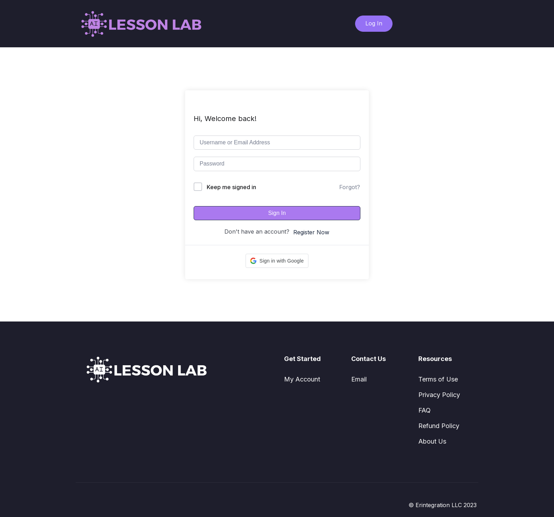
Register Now (311, 232)
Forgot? (349, 187)
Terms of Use (438, 379)
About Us (432, 441)
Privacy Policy (439, 394)
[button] (277, 261)
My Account (302, 379)
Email (359, 379)
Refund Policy (438, 425)
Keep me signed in (231, 187)
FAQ (424, 410)
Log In (373, 23)
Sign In (277, 213)
